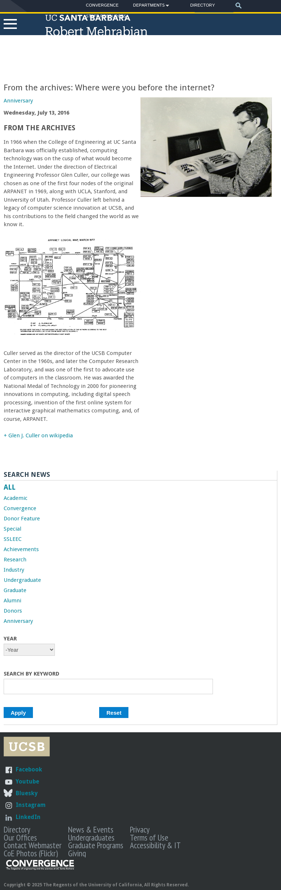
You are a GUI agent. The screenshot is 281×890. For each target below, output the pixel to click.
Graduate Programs (95, 844)
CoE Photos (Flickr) (31, 853)
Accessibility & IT (155, 844)
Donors (13, 610)
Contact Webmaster (32, 844)
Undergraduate (22, 580)
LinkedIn (28, 817)
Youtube (27, 781)
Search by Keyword (31, 673)
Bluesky (26, 793)
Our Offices (20, 837)
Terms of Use (149, 837)
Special (12, 529)
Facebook (29, 769)
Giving (77, 853)
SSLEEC (13, 539)
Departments (149, 6)
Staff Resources (106, 16)
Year (10, 638)
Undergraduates (91, 837)
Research (15, 559)
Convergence (102, 5)
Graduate (15, 590)
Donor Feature (22, 518)
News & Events (90, 829)
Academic (15, 498)
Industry (14, 569)
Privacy (140, 829)
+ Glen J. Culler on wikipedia (38, 435)
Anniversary (18, 100)
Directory (202, 5)
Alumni (12, 600)
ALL (9, 487)
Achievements (21, 549)
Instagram (31, 804)
